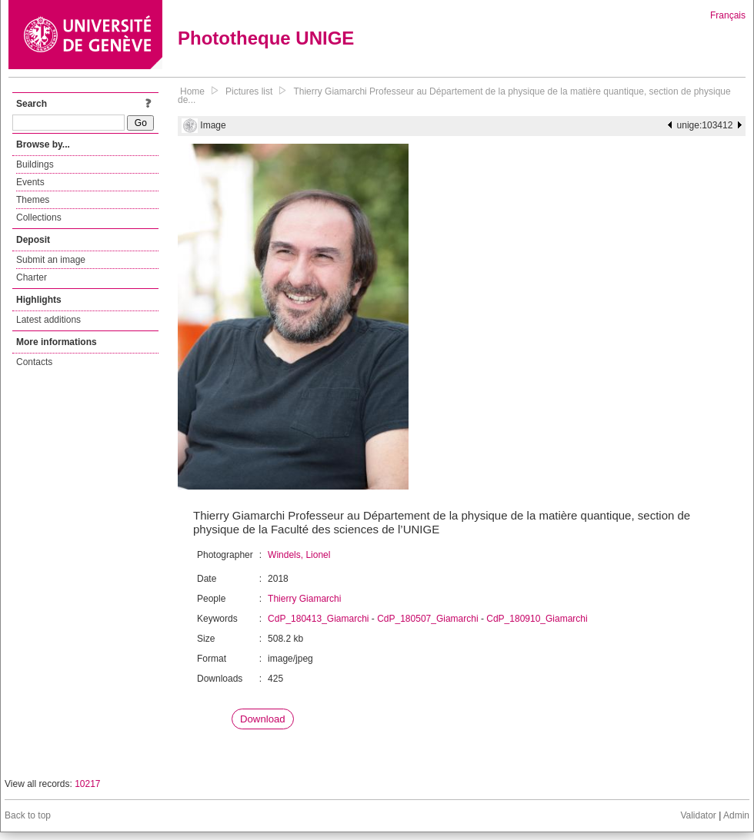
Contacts (34, 362)
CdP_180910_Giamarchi (536, 618)
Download (262, 719)
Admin (736, 815)
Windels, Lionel (299, 554)
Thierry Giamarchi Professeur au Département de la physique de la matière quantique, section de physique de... (454, 95)
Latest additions (48, 319)
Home (192, 91)
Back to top (28, 815)
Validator (698, 815)
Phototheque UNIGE (266, 38)
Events (30, 182)
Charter (31, 277)
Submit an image (50, 259)
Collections (39, 217)
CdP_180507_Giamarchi (427, 618)
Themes (32, 199)
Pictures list (248, 91)
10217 (87, 784)
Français (728, 15)
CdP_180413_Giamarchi (318, 618)
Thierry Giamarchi (304, 598)
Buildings (35, 164)
